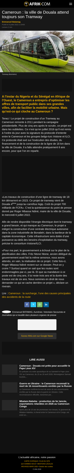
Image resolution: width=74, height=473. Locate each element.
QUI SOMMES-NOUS (28, 464)
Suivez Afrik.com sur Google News (37, 336)
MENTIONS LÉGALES (45, 464)
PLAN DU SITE (44, 461)
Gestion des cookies (46, 466)
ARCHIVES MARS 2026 (29, 466)
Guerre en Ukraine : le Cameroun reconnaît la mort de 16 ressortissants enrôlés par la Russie (45, 384)
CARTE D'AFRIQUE (31, 461)
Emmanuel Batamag (11, 22)
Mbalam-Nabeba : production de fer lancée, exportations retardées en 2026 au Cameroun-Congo (44, 404)
